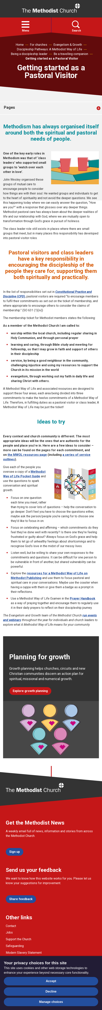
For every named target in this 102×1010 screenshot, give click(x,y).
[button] (25, 24)
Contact (11, 926)
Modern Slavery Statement (24, 952)
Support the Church (18, 939)
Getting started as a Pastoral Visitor (51, 58)
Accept (51, 981)
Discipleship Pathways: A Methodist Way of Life (49, 49)
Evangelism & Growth (67, 45)
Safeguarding (15, 946)
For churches (38, 45)
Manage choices (51, 1001)
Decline (51, 991)
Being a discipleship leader (29, 54)
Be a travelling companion (71, 54)
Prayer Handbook (82, 598)
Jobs (9, 932)
